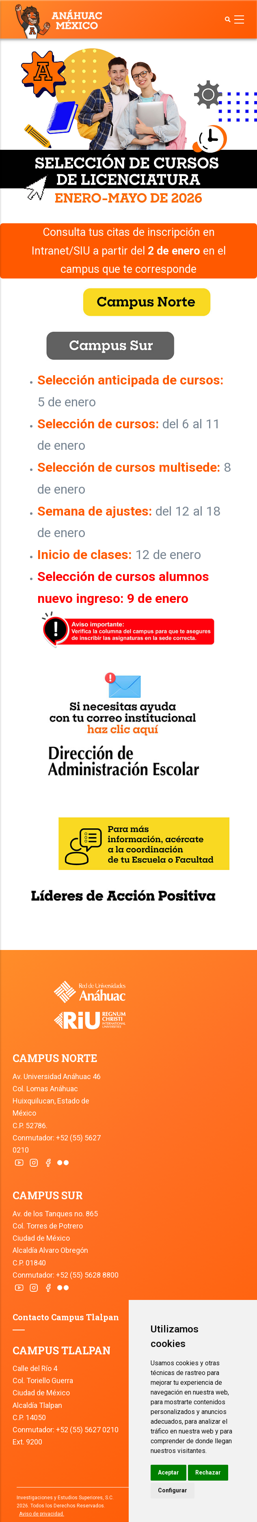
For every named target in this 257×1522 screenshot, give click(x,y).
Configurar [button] (172, 1490)
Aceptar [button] (168, 1472)
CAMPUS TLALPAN (61, 1350)
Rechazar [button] (208, 1472)
